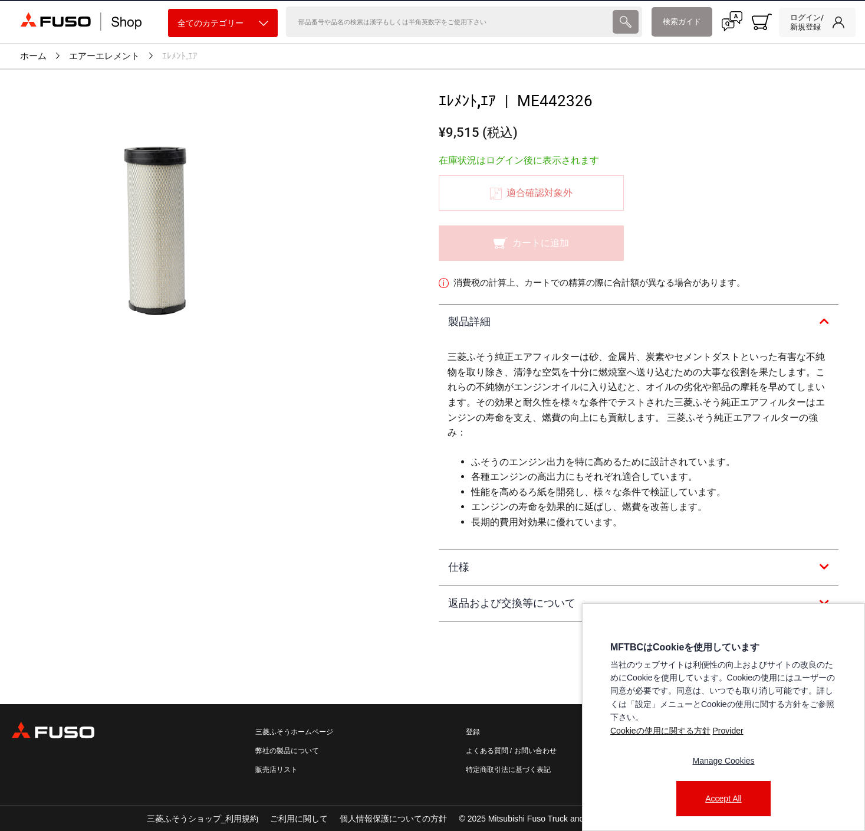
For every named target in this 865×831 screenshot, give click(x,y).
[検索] (448, 22)
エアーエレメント (104, 56)
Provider (727, 730)
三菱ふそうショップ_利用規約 (203, 818)
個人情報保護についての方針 (393, 818)
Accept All (723, 798)
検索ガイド (682, 21)
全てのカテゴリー (222, 23)
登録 (473, 732)
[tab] (639, 322)
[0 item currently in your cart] (762, 22)
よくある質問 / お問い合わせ (511, 751)
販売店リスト (276, 769)
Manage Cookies (723, 760)
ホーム (33, 56)
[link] (817, 22)
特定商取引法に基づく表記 (508, 769)
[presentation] (432, 415)
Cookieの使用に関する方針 (660, 730)
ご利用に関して (299, 818)
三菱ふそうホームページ (294, 732)
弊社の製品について (287, 751)
